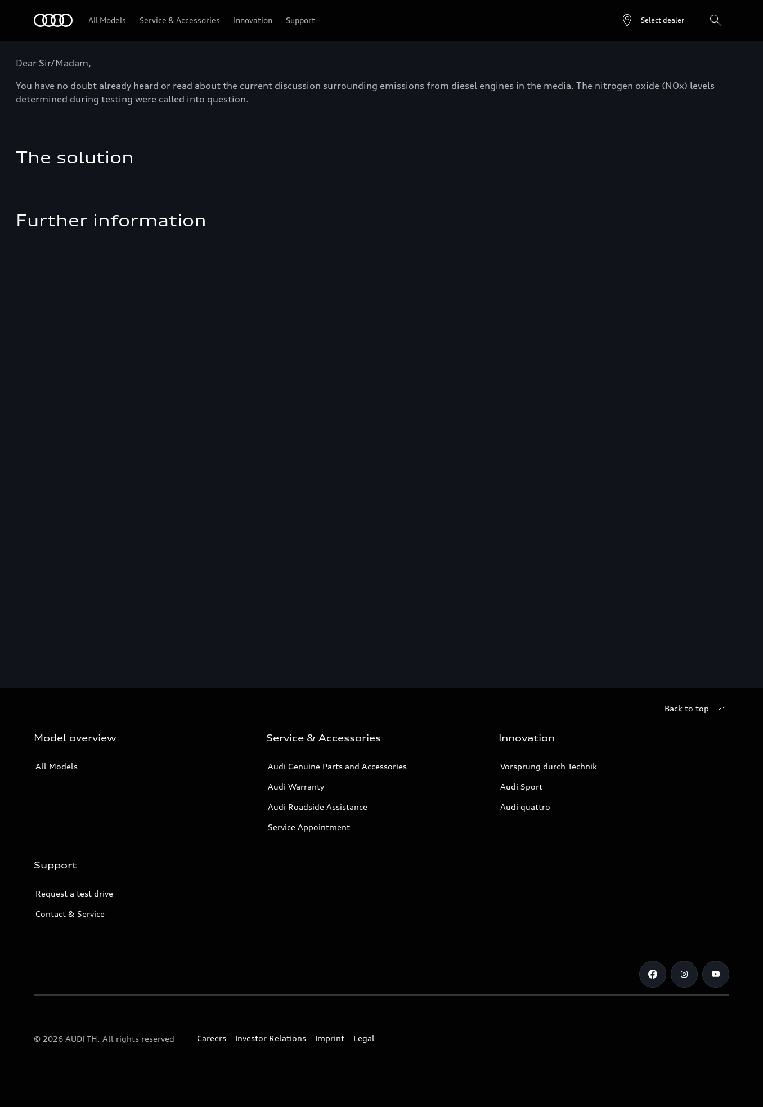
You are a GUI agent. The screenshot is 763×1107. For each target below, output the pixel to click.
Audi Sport (521, 786)
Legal (364, 1038)
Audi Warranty (296, 786)
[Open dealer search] (652, 20)
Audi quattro (525, 807)
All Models (56, 766)
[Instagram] (684, 974)
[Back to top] (697, 708)
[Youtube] (715, 974)
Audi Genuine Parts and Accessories (337, 766)
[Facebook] (652, 974)
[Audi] (53, 20)
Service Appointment (309, 827)
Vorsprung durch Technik (548, 766)
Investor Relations (270, 1038)
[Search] (715, 20)
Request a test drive (74, 893)
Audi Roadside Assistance (317, 807)
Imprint (329, 1038)
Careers (211, 1038)
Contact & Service (70, 913)
